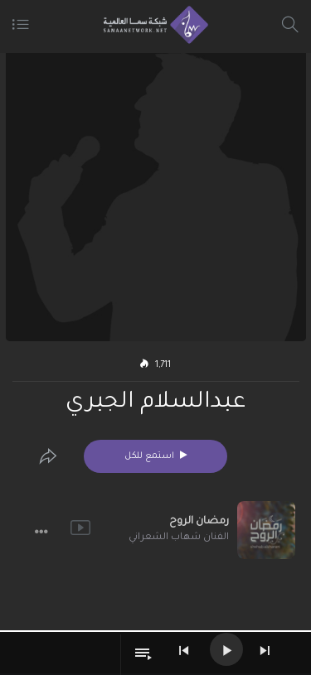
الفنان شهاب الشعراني (179, 538)
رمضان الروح (199, 522)
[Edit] (48, 456)
